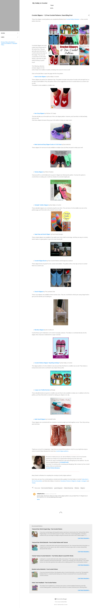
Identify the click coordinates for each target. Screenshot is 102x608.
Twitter (33, 485)
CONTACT (73, 10)
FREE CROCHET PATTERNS (42, 10)
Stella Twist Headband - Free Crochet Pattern (44, 585)
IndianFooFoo (41, 496)
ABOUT (66, 10)
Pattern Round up (68, 491)
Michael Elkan (64, 601)
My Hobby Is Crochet (39, 3)
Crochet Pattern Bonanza (72, 22)
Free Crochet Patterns (47, 491)
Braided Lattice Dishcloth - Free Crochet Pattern (45, 572)
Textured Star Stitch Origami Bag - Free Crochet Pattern (47, 532)
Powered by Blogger (61, 599)
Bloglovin (74, 483)
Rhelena (77, 491)
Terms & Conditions (6, 43)
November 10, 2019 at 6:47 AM (50, 496)
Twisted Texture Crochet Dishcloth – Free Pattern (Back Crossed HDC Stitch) (52, 558)
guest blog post (58, 491)
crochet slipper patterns (62, 454)
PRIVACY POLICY (82, 10)
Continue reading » (84, 541)
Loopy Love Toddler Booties (42, 392)
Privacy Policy (4, 42)
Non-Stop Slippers (39, 116)
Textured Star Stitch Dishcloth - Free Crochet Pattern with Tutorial (50, 545)
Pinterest (68, 483)
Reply (38, 502)
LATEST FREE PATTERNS (57, 10)
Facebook (63, 483)
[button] (89, 18)
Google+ (79, 483)
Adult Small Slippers (39, 422)
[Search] (91, 4)
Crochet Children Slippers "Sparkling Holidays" (47, 365)
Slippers (83, 491)
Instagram (84, 483)
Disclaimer (12, 42)
